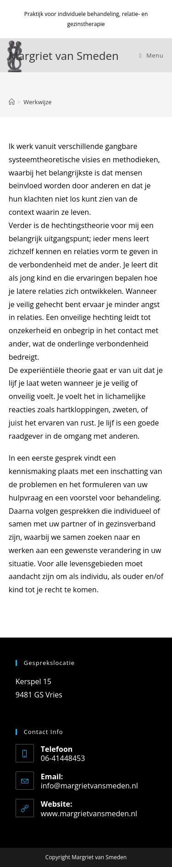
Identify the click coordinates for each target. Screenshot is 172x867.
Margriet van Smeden (64, 55)
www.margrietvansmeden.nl (89, 813)
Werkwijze (37, 102)
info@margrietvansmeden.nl (89, 786)
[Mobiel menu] (151, 55)
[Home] (12, 102)
